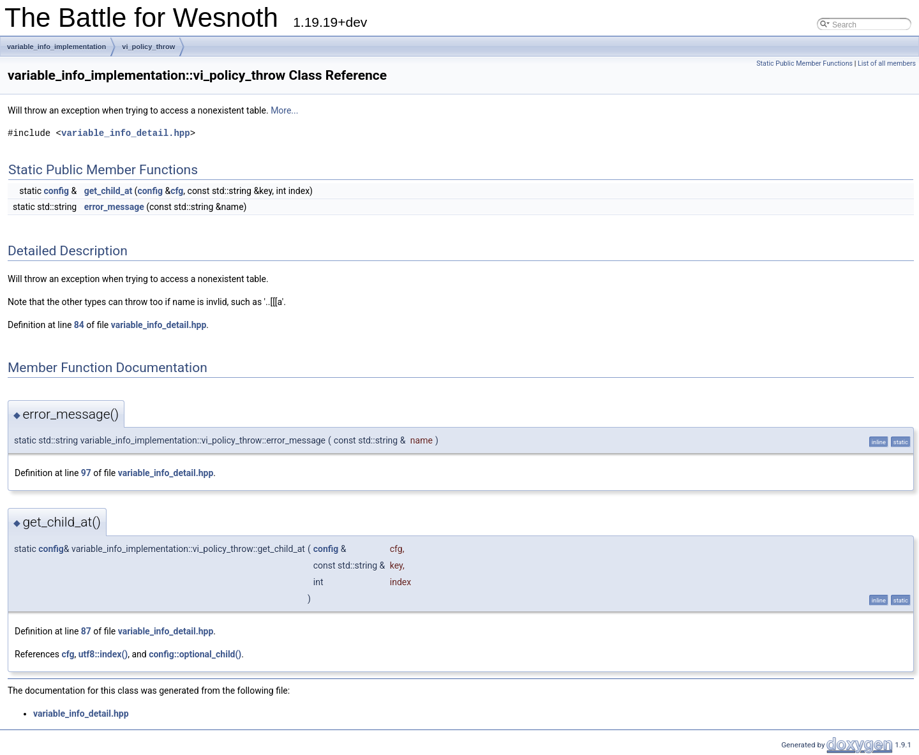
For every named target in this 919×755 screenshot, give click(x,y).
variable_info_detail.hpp (125, 133)
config (56, 191)
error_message (114, 207)
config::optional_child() (195, 654)
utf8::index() (103, 654)
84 (79, 325)
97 (86, 473)
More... (284, 110)
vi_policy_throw (148, 46)
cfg (176, 191)
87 (86, 631)
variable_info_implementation (56, 46)
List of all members (887, 63)
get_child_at (108, 191)
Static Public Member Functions (804, 63)
